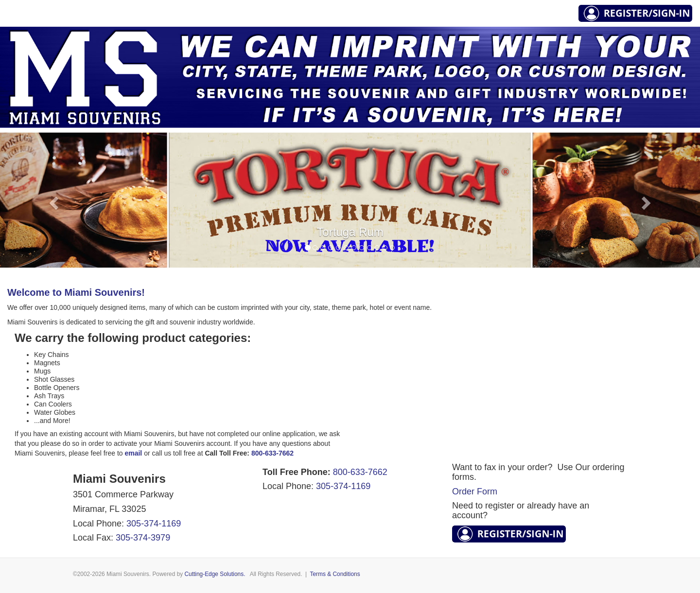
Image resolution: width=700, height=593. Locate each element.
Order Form (474, 491)
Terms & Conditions (335, 574)
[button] (52, 200)
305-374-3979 (143, 537)
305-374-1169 (153, 523)
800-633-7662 (360, 472)
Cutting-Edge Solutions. (215, 574)
